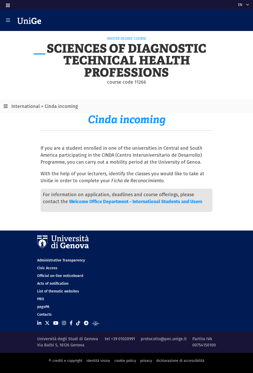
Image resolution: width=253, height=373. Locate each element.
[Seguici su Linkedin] (39, 323)
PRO (40, 298)
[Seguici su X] (47, 323)
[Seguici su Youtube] (55, 323)
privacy (146, 360)
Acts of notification (52, 283)
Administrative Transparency (61, 260)
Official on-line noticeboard (60, 275)
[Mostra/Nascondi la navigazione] (8, 20)
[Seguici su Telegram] (86, 323)
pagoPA (43, 306)
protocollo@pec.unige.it (164, 339)
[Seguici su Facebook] (71, 323)
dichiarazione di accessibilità (180, 360)
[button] (7, 3)
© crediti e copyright (65, 360)
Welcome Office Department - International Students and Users (135, 201)
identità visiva (98, 360)
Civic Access (47, 268)
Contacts (44, 314)
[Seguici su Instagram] (64, 323)
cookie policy (125, 360)
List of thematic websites (58, 291)
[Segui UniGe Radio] (95, 323)
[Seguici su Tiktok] (78, 323)
